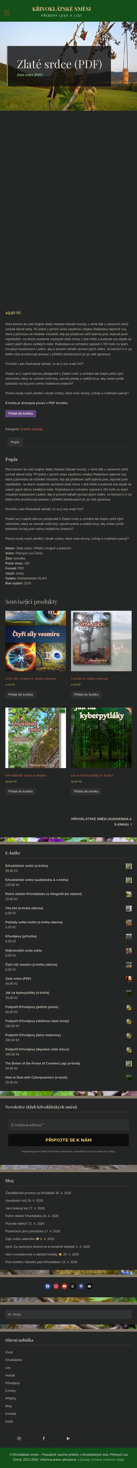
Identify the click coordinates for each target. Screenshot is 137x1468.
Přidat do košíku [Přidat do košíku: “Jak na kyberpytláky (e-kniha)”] (86, 791)
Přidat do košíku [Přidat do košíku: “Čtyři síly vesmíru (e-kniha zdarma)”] (21, 694)
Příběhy (10, 1398)
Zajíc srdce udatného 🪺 (22, 1239)
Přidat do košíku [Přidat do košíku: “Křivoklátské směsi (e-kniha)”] (21, 791)
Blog (8, 1406)
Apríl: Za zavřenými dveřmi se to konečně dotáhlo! (40, 1247)
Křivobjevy (12, 1383)
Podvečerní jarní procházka (24, 1231)
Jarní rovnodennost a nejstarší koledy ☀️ (33, 1254)
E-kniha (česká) (31, 429)
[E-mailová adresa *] (68, 1125)
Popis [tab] (15, 442)
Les (7, 1368)
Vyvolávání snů (16, 1200)
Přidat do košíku (21, 413)
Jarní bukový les (16, 1208)
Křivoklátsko (13, 1360)
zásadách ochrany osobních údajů (94, 1151)
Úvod (9, 1352)
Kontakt (10, 1413)
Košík (9, 1421)
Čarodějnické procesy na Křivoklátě (30, 1193)
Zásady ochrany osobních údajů (102, 1459)
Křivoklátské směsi (61, 8)
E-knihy (10, 1391)
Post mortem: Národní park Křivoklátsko (33, 1262)
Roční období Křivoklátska (23, 1216)
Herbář (10, 1375)
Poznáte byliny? (16, 1223)
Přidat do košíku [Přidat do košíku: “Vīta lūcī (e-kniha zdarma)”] (86, 694)
